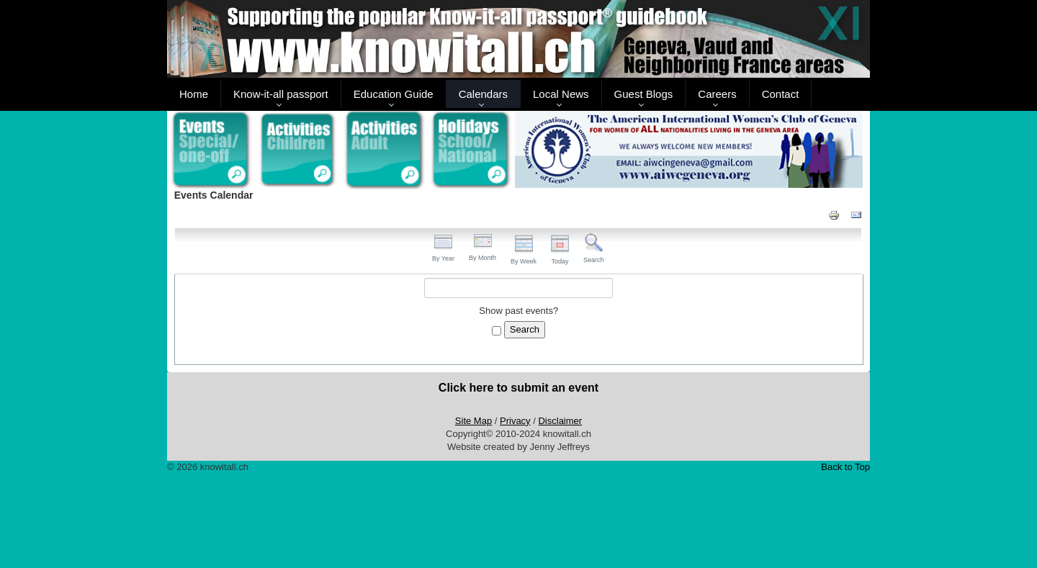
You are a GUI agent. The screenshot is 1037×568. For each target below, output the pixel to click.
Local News (561, 94)
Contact (780, 94)
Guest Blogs (643, 94)
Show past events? (518, 310)
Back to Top (845, 466)
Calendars (483, 94)
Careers (717, 94)
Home (193, 94)
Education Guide (394, 94)
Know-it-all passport (280, 94)
